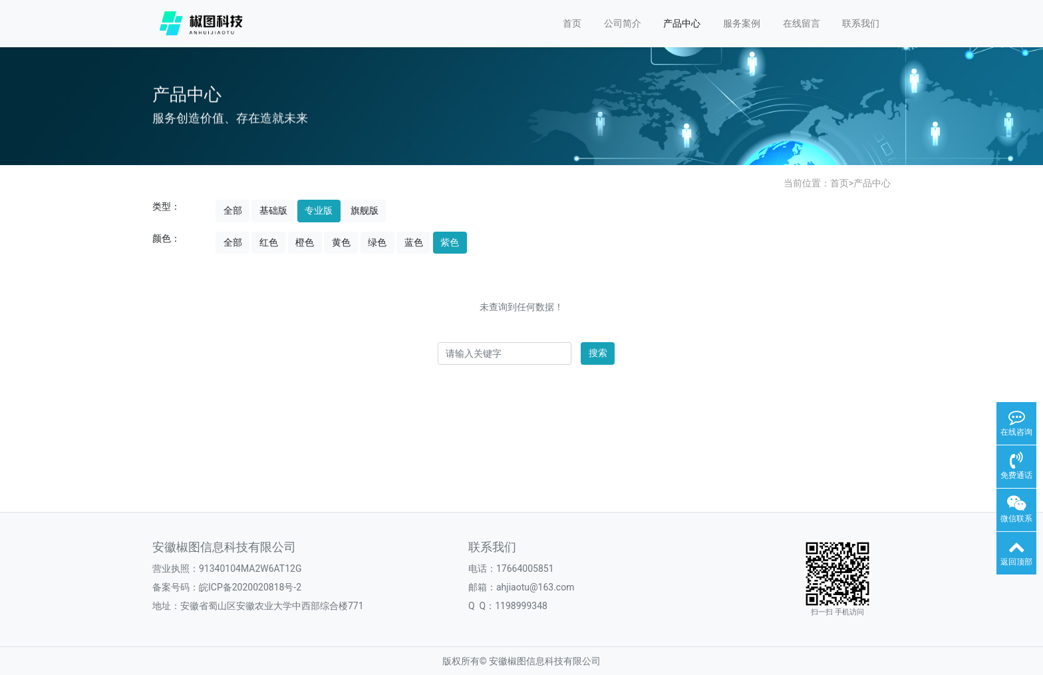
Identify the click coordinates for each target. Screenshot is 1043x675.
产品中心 (681, 23)
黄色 (341, 242)
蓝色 (413, 242)
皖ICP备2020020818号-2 (250, 587)
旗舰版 (364, 210)
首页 (572, 23)
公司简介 (622, 23)
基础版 (273, 210)
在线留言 (801, 23)
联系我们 (860, 23)
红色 (268, 242)
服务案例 (741, 23)
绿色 (377, 242)
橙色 (304, 242)
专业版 (319, 210)
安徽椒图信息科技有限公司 (545, 661)
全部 (233, 210)
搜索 (598, 352)
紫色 (449, 242)
